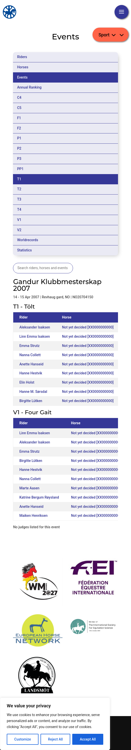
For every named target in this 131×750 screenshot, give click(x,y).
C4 (19, 98)
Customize (22, 739)
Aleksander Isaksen (34, 327)
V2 (19, 230)
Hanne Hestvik (30, 373)
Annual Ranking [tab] (29, 87)
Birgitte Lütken (30, 401)
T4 (19, 210)
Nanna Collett (29, 355)
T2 (19, 189)
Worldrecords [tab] (27, 240)
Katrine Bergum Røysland (39, 497)
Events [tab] (22, 77)
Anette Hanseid (31, 364)
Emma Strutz (29, 346)
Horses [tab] (22, 67)
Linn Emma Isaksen (34, 336)
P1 (19, 138)
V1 (19, 220)
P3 (19, 159)
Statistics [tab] (24, 250)
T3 (19, 199)
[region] (55, 724)
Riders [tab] (22, 57)
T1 (19, 179)
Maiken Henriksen (33, 516)
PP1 (20, 169)
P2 (19, 148)
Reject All (55, 739)
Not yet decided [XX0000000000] (88, 327)
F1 (19, 118)
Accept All (88, 739)
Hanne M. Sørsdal (33, 392)
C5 (19, 108)
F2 (19, 128)
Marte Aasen (29, 488)
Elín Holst (26, 382)
